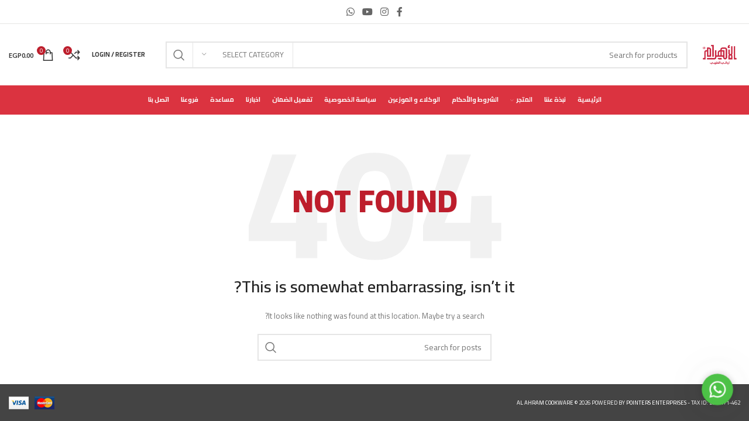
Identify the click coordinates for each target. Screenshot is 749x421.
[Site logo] (719, 54)
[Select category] (243, 55)
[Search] (427, 55)
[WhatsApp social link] (350, 11)
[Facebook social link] (400, 11)
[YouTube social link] (367, 11)
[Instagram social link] (385, 11)
